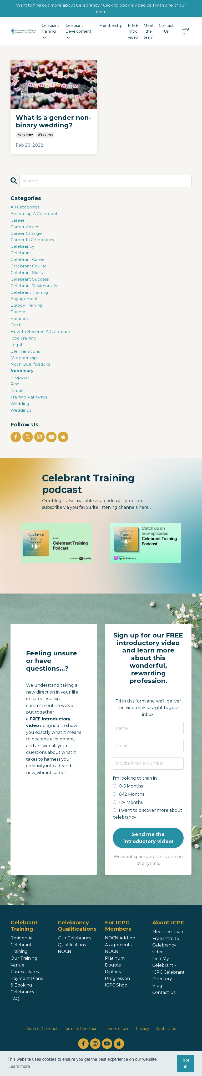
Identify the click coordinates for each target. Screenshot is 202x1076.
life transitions (26, 355)
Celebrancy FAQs (22, 1002)
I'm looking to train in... (136, 784)
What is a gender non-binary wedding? (53, 121)
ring (15, 389)
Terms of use (117, 1035)
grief (16, 328)
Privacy (142, 1035)
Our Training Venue (24, 968)
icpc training (24, 342)
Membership (111, 25)
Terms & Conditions (81, 1035)
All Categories (25, 207)
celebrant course (29, 268)
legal (16, 349)
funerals (20, 322)
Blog (157, 992)
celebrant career (29, 261)
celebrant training (30, 295)
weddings (45, 135)
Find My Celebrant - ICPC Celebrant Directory (168, 975)
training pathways (30, 403)
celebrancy (22, 248)
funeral (19, 315)
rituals (18, 396)
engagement (25, 302)
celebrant (21, 254)
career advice (25, 227)
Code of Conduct (42, 1035)
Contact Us (166, 28)
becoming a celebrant (34, 214)
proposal (20, 382)
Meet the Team (168, 938)
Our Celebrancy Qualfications (75, 948)
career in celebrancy (33, 241)
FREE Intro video (133, 31)
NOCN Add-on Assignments (120, 948)
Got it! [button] (186, 1063)
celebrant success (30, 281)
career (18, 221)
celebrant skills (27, 275)
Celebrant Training (50, 31)
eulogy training (27, 308)
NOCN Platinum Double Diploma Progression (117, 972)
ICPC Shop (116, 991)
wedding (20, 409)
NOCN (64, 958)
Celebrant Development (78, 31)
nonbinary (25, 135)
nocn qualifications (31, 369)
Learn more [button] (19, 1066)
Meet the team (149, 31)
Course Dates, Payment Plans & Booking (27, 985)
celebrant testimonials (34, 288)
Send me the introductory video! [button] (148, 844)
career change (26, 234)
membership (24, 362)
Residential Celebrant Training (22, 951)
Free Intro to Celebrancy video (165, 952)
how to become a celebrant (41, 335)
